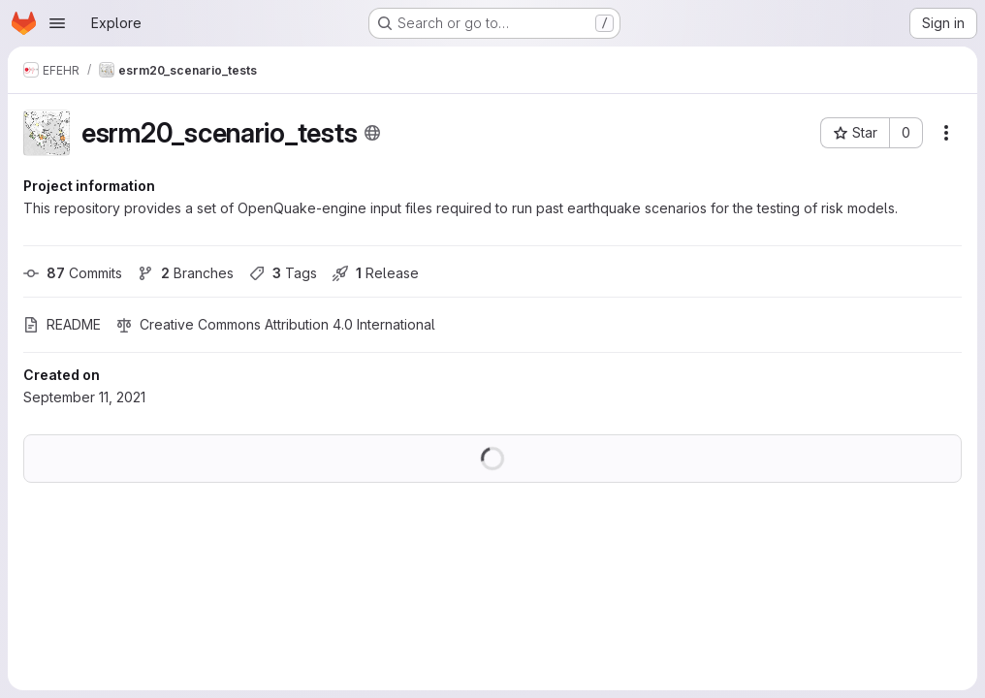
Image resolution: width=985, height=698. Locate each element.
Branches (186, 273)
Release (376, 273)
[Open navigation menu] (57, 23)
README (62, 324)
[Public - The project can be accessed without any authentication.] (372, 133)
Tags (283, 273)
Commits (72, 273)
